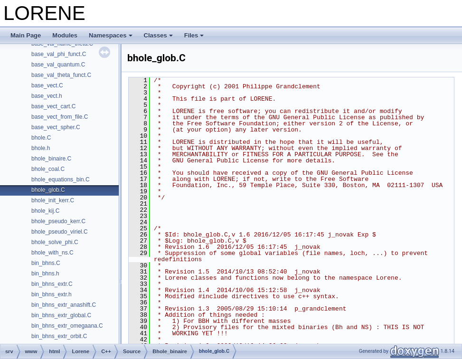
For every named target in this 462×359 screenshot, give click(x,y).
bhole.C (41, 137)
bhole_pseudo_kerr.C (58, 221)
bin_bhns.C (45, 263)
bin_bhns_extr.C (52, 284)
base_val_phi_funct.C (58, 54)
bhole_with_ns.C (52, 252)
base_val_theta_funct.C (61, 75)
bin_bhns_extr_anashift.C (63, 305)
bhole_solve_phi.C (54, 242)
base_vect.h (46, 96)
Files (194, 35)
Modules (64, 35)
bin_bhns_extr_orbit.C (59, 336)
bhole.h (40, 148)
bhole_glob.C (48, 190)
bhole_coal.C (48, 169)
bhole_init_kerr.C (52, 200)
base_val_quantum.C (58, 64)
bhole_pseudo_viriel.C (59, 231)
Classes (158, 35)
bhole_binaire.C (51, 158)
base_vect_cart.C (53, 106)
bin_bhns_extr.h (51, 294)
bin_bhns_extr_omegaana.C (67, 325)
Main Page (25, 35)
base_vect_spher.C (55, 127)
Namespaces (110, 35)
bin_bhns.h (45, 273)
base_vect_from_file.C (59, 116)
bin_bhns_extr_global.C (61, 315)
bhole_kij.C (45, 211)
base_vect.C (47, 85)
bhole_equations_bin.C (60, 179)
